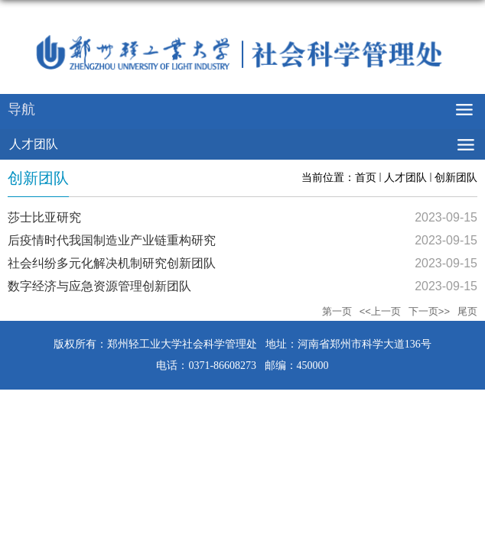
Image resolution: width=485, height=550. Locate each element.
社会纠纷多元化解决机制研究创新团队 (112, 263)
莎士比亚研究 (44, 217)
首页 (365, 177)
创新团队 (456, 177)
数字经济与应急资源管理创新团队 (99, 286)
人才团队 (405, 177)
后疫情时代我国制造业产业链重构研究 (112, 240)
